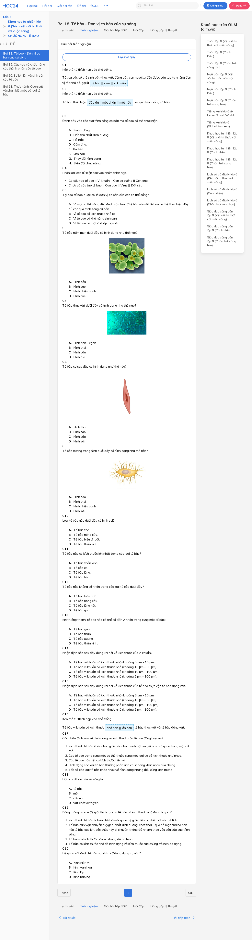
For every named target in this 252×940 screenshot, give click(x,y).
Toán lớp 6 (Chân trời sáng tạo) (221, 65)
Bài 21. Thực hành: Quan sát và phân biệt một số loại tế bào (23, 90)
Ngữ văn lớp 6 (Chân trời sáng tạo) (221, 102)
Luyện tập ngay (126, 57)
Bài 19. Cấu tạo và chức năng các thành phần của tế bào (24, 66)
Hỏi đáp (138, 30)
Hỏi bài (47, 6)
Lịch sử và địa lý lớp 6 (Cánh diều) (222, 191)
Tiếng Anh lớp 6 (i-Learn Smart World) (221, 113)
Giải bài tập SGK (115, 30)
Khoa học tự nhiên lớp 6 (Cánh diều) (222, 150)
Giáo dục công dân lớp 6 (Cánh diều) (220, 228)
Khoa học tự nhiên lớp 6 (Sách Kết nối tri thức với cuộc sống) (25, 26)
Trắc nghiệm (89, 30)
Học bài (32, 6)
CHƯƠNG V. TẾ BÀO (23, 36)
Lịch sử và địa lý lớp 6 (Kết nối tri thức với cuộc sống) (222, 178)
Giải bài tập (65, 6)
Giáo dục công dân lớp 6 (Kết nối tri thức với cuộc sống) (221, 215)
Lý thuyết (67, 30)
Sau (190, 893)
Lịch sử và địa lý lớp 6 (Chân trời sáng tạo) (222, 202)
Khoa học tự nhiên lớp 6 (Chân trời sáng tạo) (222, 163)
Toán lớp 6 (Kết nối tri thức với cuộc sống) (222, 43)
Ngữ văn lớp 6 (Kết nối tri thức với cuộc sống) (220, 78)
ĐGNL (94, 6)
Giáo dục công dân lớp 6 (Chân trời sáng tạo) (221, 241)
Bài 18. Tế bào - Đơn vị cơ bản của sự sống (21, 55)
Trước (64, 893)
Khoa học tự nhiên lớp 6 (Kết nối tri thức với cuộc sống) (222, 137)
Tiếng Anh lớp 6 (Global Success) (218, 124)
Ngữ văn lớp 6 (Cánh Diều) (221, 91)
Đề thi (81, 6)
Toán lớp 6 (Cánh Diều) (219, 54)
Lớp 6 (7, 17)
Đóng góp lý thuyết (163, 30)
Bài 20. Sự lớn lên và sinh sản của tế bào (23, 77)
